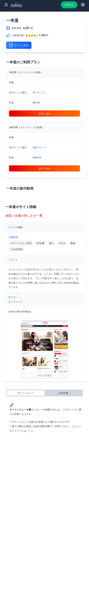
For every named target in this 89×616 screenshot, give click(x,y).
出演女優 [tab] (63, 393)
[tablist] (44, 393)
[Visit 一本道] (44, 350)
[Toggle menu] (6, 4)
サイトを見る (19, 45)
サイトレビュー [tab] (25, 393)
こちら (29, 430)
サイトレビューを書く (21, 407)
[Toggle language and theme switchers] (82, 4)
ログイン (69, 4)
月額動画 (13, 237)
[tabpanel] (44, 418)
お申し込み (45, 113)
